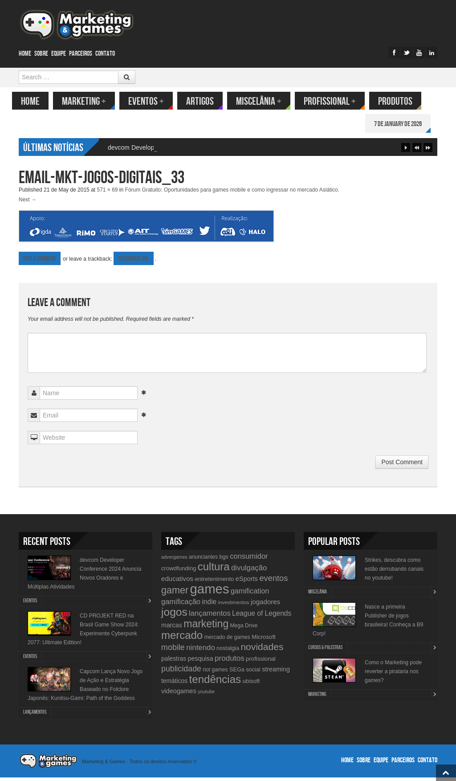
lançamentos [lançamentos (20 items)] (210, 617)
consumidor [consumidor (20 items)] (249, 560)
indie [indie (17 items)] (209, 605)
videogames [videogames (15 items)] (178, 694)
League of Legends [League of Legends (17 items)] (261, 617)
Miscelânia (265, 101)
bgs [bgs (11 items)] (223, 560)
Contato (105, 53)
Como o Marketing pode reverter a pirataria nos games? (393, 675)
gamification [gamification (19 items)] (250, 594)
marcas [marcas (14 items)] (171, 628)
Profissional (336, 101)
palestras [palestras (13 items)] (173, 662)
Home (25, 53)
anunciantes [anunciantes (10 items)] (203, 560)
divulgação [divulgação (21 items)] (249, 571)
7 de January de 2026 (404, 124)
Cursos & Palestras (325, 651)
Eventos (153, 101)
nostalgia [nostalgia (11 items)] (227, 651)
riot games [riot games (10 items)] (215, 673)
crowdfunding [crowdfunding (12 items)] (178, 571)
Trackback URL (133, 262)
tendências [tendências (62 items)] (215, 683)
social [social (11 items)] (253, 673)
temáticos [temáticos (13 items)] (174, 684)
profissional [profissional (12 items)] (261, 662)
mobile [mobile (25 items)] (173, 650)
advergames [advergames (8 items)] (174, 560)
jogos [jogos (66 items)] (174, 615)
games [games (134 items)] (209, 592)
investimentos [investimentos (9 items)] (233, 606)
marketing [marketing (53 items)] (205, 627)
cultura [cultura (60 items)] (214, 570)
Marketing (91, 101)
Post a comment (39, 262)
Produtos (402, 101)
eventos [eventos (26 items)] (273, 581)
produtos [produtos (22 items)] (229, 661)
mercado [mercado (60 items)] (182, 639)
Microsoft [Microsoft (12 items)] (264, 640)
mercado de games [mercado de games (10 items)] (227, 641)
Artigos (206, 101)
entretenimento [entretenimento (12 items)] (214, 582)
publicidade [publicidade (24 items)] (181, 672)
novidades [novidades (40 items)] (261, 650)
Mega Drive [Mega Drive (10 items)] (244, 629)
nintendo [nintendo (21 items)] (200, 651)
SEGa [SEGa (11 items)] (236, 673)
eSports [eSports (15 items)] (247, 582)
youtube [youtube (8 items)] (206, 695)
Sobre (41, 53)
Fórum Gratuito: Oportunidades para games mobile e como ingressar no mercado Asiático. (232, 193)
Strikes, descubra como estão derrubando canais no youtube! (394, 572)
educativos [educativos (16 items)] (177, 582)
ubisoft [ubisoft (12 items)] (251, 684)
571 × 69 (107, 193)
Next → (28, 203)
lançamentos (34, 715)
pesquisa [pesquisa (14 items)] (200, 662)
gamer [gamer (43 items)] (174, 593)
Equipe (58, 53)
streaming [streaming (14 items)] (276, 672)
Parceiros (80, 53)
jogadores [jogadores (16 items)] (265, 605)
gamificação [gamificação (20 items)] (180, 605)
